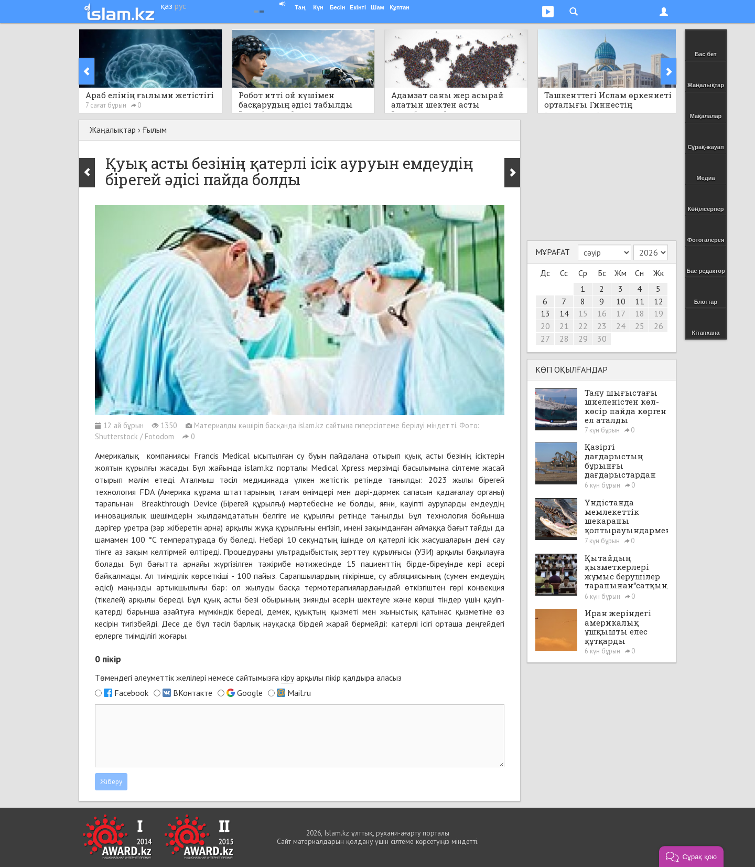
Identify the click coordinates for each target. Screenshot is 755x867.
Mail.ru (299, 693)
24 (620, 326)
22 (583, 326)
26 (658, 326)
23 (602, 326)
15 (583, 313)
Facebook (131, 693)
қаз (166, 6)
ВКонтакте (192, 693)
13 (545, 313)
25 (639, 326)
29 (583, 338)
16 (602, 313)
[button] (691, 856)
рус (180, 6)
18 (639, 313)
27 (545, 338)
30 (602, 338)
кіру (287, 677)
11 (639, 301)
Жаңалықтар (113, 129)
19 (658, 313)
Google (250, 693)
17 (620, 313)
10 (620, 301)
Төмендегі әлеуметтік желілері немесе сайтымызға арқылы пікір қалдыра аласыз (248, 677)
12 (658, 301)
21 (564, 326)
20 (545, 326)
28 (564, 338)
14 (564, 313)
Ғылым (155, 129)
